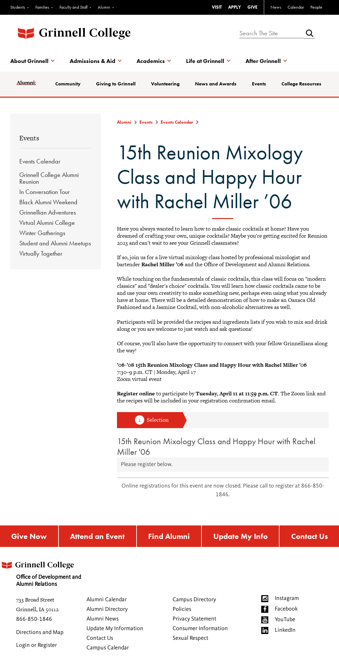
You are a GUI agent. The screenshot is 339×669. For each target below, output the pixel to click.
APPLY (234, 7)
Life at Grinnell (205, 61)
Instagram (287, 598)
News (276, 7)
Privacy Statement (194, 619)
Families (42, 7)
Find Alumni (169, 536)
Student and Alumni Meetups (55, 243)
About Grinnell (29, 61)
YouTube (285, 619)
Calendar (296, 7)
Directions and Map (40, 632)
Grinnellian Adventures (47, 212)
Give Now (29, 536)
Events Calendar (39, 161)
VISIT (217, 7)
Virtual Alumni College (47, 222)
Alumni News (102, 619)
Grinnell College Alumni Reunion (49, 178)
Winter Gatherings (42, 233)
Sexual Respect (190, 638)
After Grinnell (263, 61)
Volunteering (165, 84)
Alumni (104, 7)
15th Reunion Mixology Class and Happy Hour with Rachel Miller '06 (216, 446)
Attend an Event (97, 536)
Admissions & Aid (92, 61)
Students (17, 7)
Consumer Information (200, 628)
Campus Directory (194, 600)
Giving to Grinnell (116, 84)
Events (259, 84)
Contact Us (309, 536)
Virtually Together (40, 253)
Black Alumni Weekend (48, 202)
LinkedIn (285, 630)
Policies (182, 609)
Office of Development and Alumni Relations (40, 572)
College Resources (301, 84)
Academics (151, 61)
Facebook (286, 609)
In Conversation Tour (44, 192)
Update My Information (114, 628)
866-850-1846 (34, 619)
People (316, 7)
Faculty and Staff (73, 7)
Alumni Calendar (106, 600)
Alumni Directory (107, 609)
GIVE (252, 7)
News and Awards (215, 84)
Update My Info (240, 536)
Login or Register (36, 645)
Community (68, 84)
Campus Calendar (107, 648)
